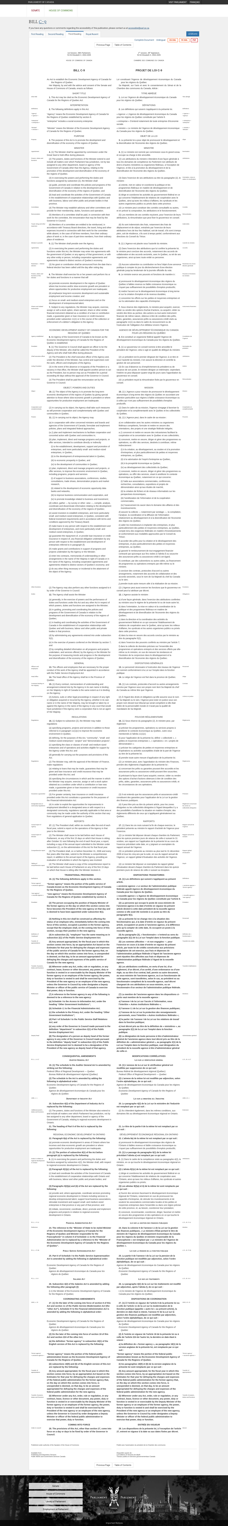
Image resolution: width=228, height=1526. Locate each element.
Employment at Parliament (55, 1509)
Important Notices (114, 1523)
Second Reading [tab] (55, 34)
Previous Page (103, 45)
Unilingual (160, 40)
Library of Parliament (56, 1501)
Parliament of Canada (41, 2)
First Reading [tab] (37, 34)
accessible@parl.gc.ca (138, 28)
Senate (35, 10)
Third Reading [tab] (74, 34)
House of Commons (61, 10)
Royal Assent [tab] (92, 34)
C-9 (42, 22)
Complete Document (144, 40)
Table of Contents (122, 45)
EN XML (172, 40)
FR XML (184, 40)
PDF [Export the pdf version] (194, 40)
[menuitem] (177, 2)
